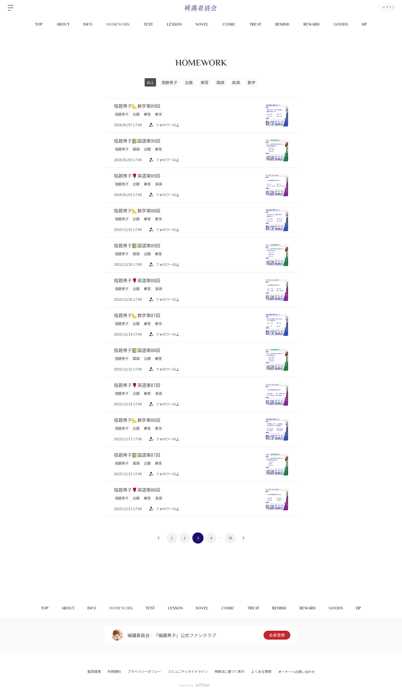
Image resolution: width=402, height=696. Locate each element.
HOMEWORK (118, 24)
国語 (220, 82)
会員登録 (277, 635)
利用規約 (114, 671)
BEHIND (282, 24)
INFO (87, 24)
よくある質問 (261, 671)
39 (231, 537)
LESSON (174, 24)
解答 (205, 82)
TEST (148, 24)
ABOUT (63, 24)
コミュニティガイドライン (188, 671)
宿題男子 (169, 82)
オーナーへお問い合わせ (296, 671)
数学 (251, 82)
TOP (38, 24)
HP (364, 24)
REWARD (311, 24)
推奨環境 (94, 671)
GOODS (341, 24)
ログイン (385, 8)
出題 (189, 82)
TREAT (255, 24)
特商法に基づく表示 (229, 671)
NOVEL (202, 24)
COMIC (229, 24)
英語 (236, 82)
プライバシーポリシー (144, 671)
